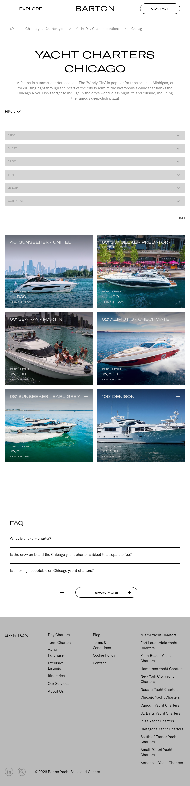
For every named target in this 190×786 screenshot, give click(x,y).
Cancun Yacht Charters (160, 705)
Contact (99, 663)
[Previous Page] (41, 592)
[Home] (12, 28)
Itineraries (56, 676)
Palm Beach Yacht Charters (156, 658)
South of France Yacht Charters (159, 739)
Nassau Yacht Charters (159, 689)
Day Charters (59, 634)
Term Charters (59, 642)
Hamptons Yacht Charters (162, 668)
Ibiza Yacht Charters (157, 721)
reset (181, 217)
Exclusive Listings (56, 666)
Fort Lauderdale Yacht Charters (159, 645)
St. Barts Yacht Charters (160, 713)
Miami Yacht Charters (158, 635)
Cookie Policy (104, 655)
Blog (96, 634)
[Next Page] (106, 592)
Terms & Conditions (102, 645)
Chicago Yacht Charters (160, 697)
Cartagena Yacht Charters (162, 729)
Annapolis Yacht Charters (162, 762)
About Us (56, 691)
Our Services (58, 683)
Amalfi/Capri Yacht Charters (156, 752)
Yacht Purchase (56, 653)
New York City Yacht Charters (157, 679)
